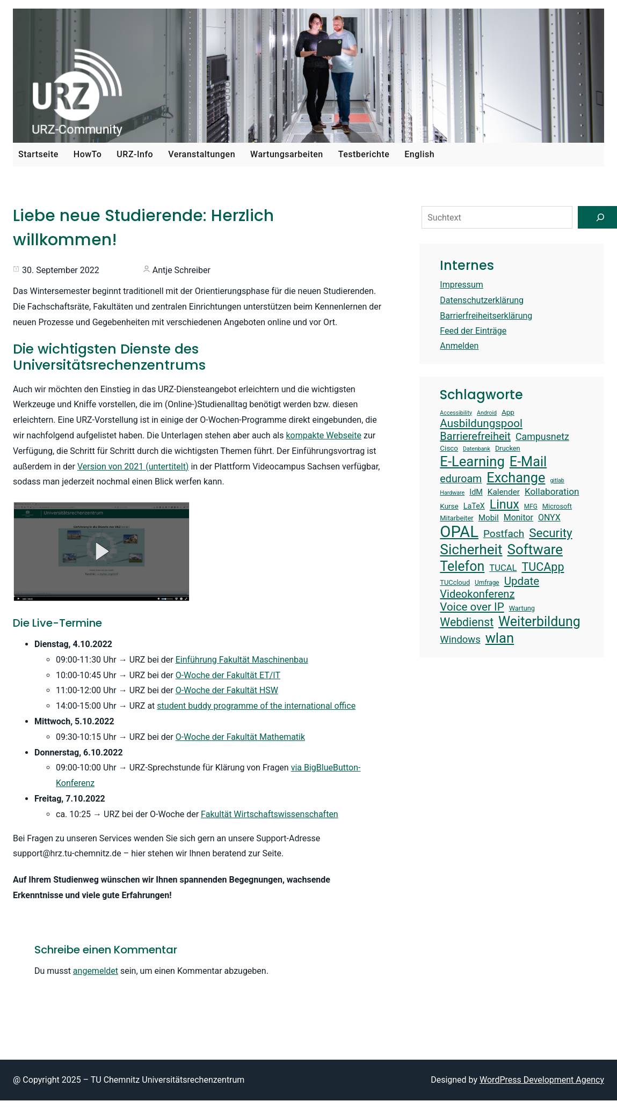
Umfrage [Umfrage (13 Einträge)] (487, 582)
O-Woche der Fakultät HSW (227, 690)
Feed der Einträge (473, 331)
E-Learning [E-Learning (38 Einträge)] (472, 461)
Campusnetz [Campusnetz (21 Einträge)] (542, 436)
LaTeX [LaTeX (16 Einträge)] (474, 506)
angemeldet (95, 971)
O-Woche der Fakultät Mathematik (240, 737)
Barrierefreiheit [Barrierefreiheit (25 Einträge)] (475, 436)
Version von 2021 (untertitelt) (133, 466)
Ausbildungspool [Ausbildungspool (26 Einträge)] (481, 423)
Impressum (461, 285)
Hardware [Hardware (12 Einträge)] (452, 493)
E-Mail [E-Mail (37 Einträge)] (528, 461)
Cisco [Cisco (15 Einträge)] (449, 448)
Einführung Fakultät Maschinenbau (242, 660)
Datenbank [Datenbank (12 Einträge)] (476, 449)
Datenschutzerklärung (482, 300)
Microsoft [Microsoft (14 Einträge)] (557, 506)
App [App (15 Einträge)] (508, 412)
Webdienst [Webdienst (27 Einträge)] (466, 622)
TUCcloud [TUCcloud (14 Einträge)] (455, 582)
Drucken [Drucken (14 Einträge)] (507, 448)
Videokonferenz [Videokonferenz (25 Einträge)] (477, 594)
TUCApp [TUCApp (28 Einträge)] (542, 567)
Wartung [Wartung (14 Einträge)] (522, 608)
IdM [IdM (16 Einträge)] (476, 492)
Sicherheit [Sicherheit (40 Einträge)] (471, 549)
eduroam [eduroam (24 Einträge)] (461, 479)
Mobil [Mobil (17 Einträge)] (488, 518)
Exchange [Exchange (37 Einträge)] (516, 478)
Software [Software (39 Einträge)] (535, 549)
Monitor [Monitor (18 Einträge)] (518, 517)
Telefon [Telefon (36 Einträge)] (462, 566)
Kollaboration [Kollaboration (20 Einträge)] (552, 491)
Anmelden (459, 346)
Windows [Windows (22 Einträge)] (460, 639)
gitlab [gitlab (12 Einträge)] (557, 481)
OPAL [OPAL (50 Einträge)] (459, 532)
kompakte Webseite (323, 435)
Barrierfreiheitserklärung (486, 316)
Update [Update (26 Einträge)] (521, 581)
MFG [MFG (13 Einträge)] (531, 506)
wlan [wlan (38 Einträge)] (499, 638)
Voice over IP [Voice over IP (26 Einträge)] (472, 606)
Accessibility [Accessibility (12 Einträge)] (456, 413)
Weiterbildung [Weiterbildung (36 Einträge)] (539, 621)
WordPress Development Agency (542, 1080)
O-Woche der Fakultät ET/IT (228, 675)
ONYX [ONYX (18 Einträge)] (549, 517)
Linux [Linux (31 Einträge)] (504, 504)
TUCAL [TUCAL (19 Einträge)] (503, 568)
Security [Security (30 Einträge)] (550, 533)
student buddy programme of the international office (256, 706)
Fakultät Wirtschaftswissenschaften (269, 814)
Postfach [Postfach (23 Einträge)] (503, 534)
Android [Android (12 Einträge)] (487, 413)
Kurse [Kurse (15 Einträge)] (449, 506)
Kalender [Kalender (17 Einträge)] (504, 492)
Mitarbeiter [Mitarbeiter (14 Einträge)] (456, 518)
